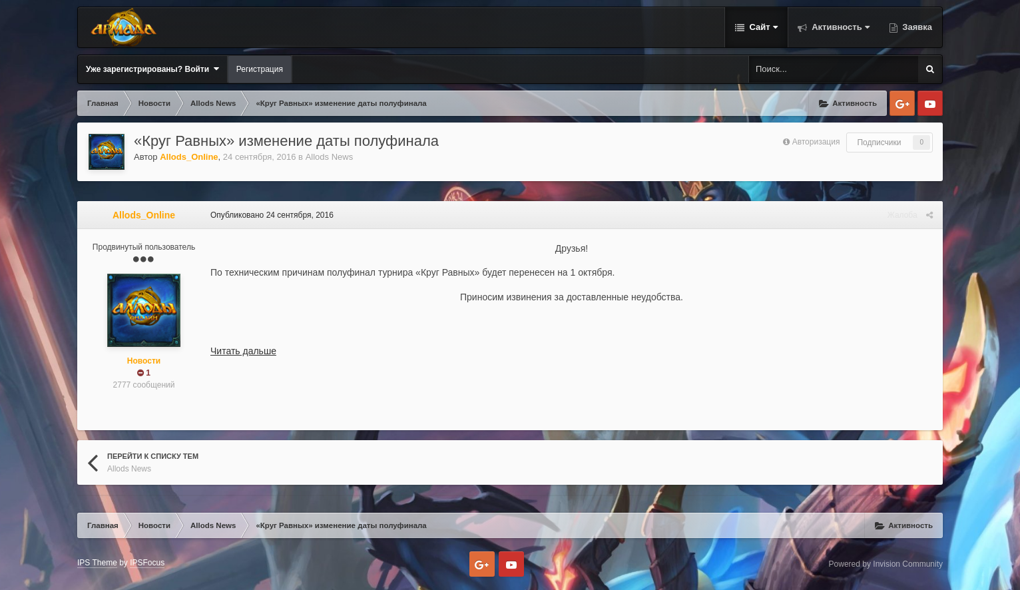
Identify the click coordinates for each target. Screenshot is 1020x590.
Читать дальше (243, 351)
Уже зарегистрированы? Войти (152, 69)
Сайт (762, 27)
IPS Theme (97, 562)
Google (902, 103)
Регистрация (259, 69)
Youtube (930, 103)
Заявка (916, 27)
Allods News (330, 157)
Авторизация (816, 142)
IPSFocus (147, 562)
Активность (840, 27)
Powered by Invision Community (886, 564)
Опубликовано (272, 215)
